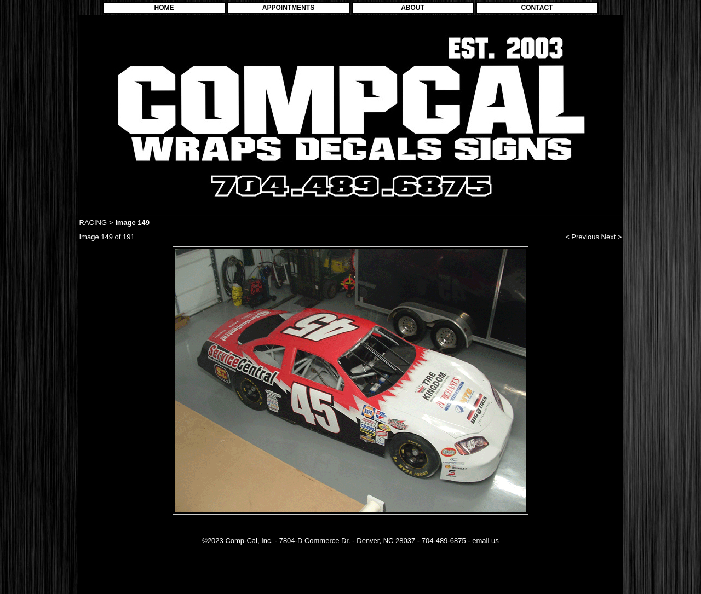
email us (485, 541)
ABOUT (412, 7)
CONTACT (537, 7)
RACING (93, 222)
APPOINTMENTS (288, 7)
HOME (164, 7)
